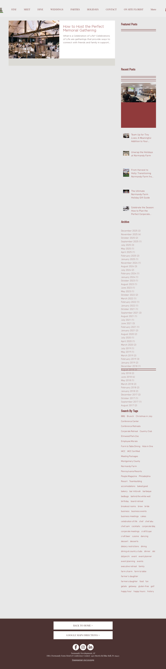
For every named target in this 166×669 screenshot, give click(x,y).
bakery (124, 491)
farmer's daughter (129, 576)
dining (144, 546)
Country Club (146, 431)
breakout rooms (128, 506)
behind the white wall (141, 496)
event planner (145, 556)
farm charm (126, 571)
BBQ (123, 416)
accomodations (128, 486)
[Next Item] (150, 92)
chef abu (149, 521)
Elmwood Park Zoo (130, 436)
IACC (123, 451)
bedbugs (125, 496)
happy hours (139, 591)
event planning (128, 561)
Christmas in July (144, 416)
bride (147, 506)
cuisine (135, 536)
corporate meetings (130, 531)
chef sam (125, 526)
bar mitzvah (135, 491)
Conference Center (130, 421)
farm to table (140, 571)
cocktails (136, 526)
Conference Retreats (131, 426)
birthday (125, 501)
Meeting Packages (129, 456)
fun (147, 581)
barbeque (147, 491)
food (142, 581)
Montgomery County (130, 461)
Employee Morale (129, 441)
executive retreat (129, 566)
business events (139, 511)
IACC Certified (133, 451)
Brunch (130, 416)
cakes (143, 516)
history (150, 591)
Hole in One (147, 446)
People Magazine (129, 476)
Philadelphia (144, 476)
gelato (124, 586)
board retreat (137, 501)
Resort (124, 481)
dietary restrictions (130, 546)
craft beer (125, 536)
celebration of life (129, 521)
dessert (124, 541)
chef (141, 521)
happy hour (126, 591)
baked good (142, 486)
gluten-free (143, 586)
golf (152, 586)
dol (153, 551)
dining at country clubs (131, 551)
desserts (134, 541)
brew (140, 506)
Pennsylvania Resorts (131, 471)
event (134, 556)
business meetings (130, 516)
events (140, 561)
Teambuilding (135, 481)
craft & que (146, 531)
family (142, 566)
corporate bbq (148, 526)
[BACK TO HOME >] (83, 625)
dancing (144, 536)
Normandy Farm (129, 466)
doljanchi (125, 556)
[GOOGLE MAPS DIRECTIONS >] (83, 635)
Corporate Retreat (129, 431)
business (125, 511)
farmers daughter (129, 581)
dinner (147, 551)
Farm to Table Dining (130, 446)
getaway (132, 586)
